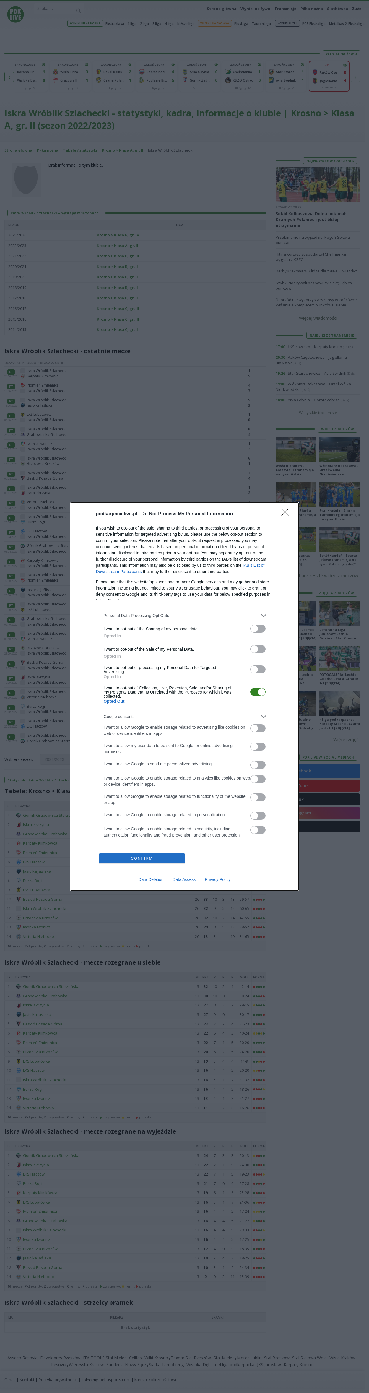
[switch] (258, 628)
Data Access (184, 880)
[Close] (286, 513)
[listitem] (185, 615)
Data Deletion (151, 880)
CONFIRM (142, 858)
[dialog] (184, 697)
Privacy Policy (217, 880)
